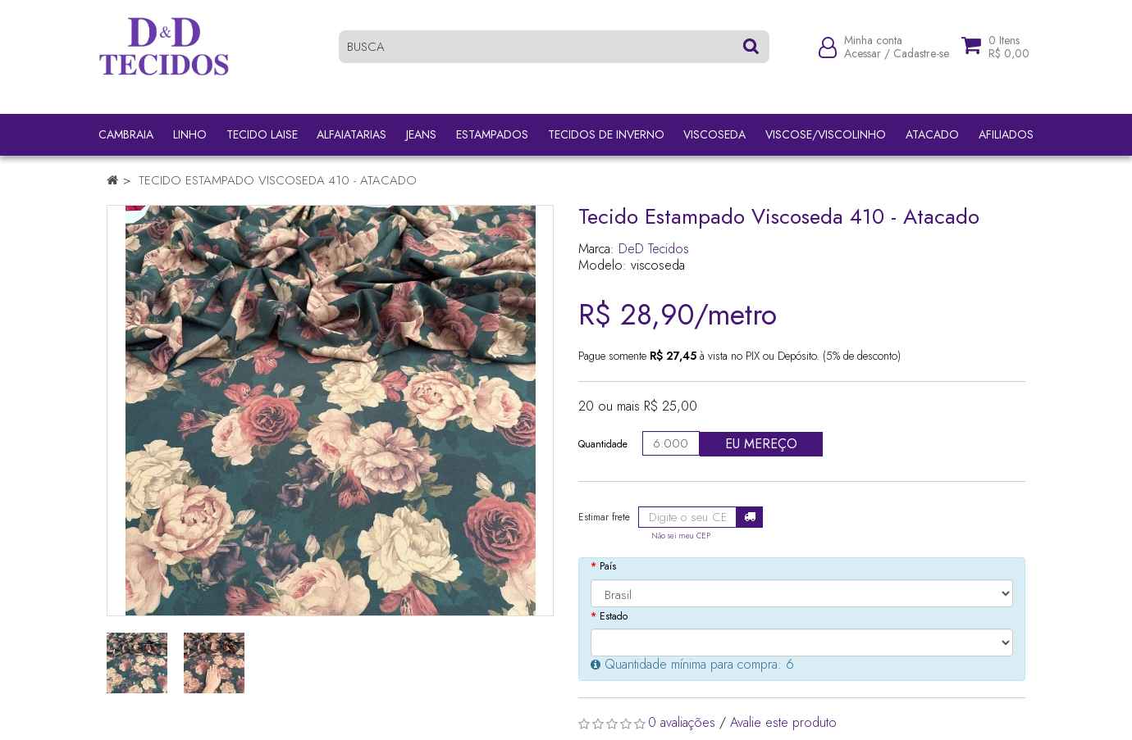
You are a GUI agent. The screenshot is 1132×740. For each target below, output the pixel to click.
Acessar (862, 59)
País (608, 566)
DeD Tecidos (653, 248)
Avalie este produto (783, 722)
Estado (614, 616)
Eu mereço (761, 443)
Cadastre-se (921, 59)
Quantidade (603, 444)
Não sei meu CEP (680, 536)
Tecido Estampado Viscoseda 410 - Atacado (278, 180)
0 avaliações (681, 722)
